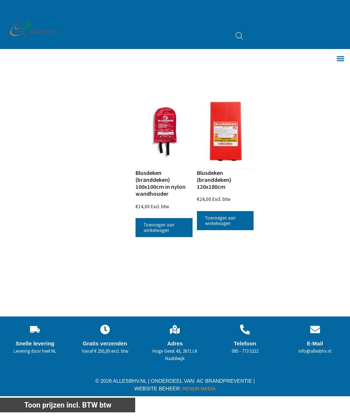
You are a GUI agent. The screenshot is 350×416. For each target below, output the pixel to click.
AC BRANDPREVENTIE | (226, 382)
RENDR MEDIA (198, 389)
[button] (340, 59)
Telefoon (245, 344)
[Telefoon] (245, 330)
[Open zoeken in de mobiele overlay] (239, 36)
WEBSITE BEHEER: (157, 389)
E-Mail (315, 344)
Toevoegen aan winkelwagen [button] (159, 228)
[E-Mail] (315, 330)
